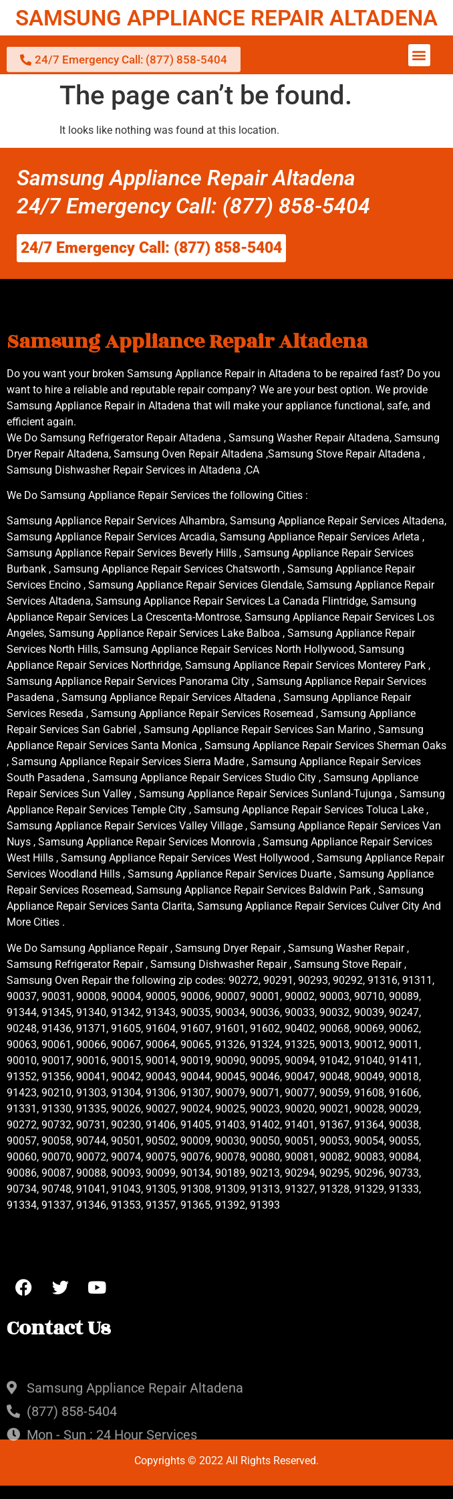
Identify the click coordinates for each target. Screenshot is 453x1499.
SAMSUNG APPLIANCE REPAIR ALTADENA (226, 18)
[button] (419, 55)
